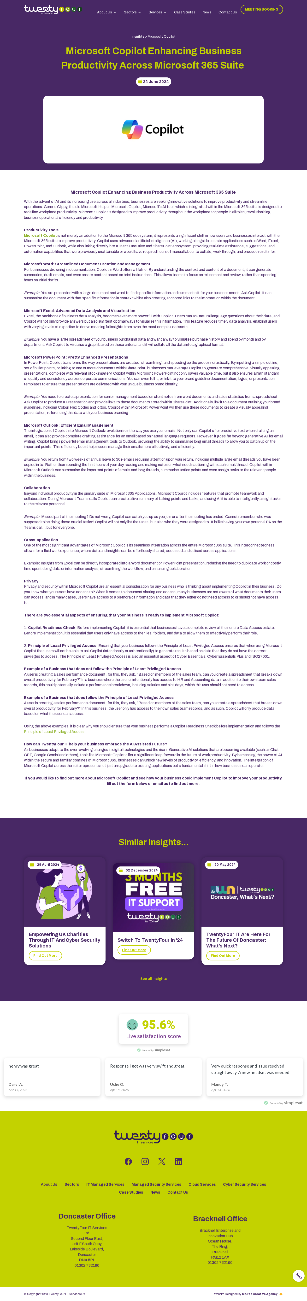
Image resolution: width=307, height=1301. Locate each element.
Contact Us (227, 12)
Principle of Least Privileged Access (54, 732)
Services (155, 12)
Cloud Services (202, 1184)
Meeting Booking (261, 9)
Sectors (130, 12)
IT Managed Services (105, 1184)
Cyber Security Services (244, 1184)
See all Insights (153, 979)
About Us (104, 12)
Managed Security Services (156, 1184)
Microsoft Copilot (162, 36)
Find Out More (45, 956)
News (207, 12)
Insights (138, 36)
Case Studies (184, 12)
